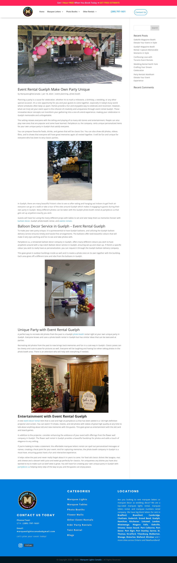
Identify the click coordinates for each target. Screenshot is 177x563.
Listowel (146, 521)
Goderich (132, 518)
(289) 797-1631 (118, 11)
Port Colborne (148, 527)
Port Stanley (142, 530)
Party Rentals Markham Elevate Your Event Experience (144, 77)
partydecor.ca (24, 467)
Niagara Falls (140, 524)
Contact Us (141, 12)
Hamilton (122, 521)
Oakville (155, 524)
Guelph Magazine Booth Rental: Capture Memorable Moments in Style (146, 49)
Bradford (122, 515)
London (156, 521)
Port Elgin (130, 530)
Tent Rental (74, 530)
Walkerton (154, 533)
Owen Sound (132, 527)
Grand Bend (145, 518)
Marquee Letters (54, 12)
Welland (141, 537)
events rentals (65, 221)
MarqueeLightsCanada (30, 94)
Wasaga (121, 537)
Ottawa (121, 527)
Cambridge (154, 515)
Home (41, 12)
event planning (61, 94)
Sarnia (153, 530)
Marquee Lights (77, 499)
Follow (28, 545)
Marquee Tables (77, 504)
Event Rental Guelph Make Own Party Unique (54, 89)
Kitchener (134, 521)
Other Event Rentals (80, 519)
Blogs (70, 535)
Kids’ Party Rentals (79, 524)
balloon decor (24, 221)
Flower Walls (75, 514)
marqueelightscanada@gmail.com (36, 531)
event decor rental (32, 421)
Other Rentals (88, 12)
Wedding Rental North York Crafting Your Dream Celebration (146, 67)
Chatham (122, 518)
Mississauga (123, 524)
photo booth (74, 94)
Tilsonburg (142, 533)
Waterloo (131, 537)
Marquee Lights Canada (90, 559)
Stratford (131, 533)
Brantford (138, 515)
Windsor (150, 537)
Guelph (156, 518)
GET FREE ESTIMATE (110, 2)
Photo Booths (71, 12)
